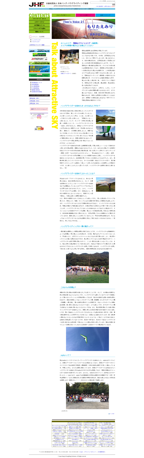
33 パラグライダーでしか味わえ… (75, 422)
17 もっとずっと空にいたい (91, 433)
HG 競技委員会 (35, 86)
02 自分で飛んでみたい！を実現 (75, 444)
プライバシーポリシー (90, 452)
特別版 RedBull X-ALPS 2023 (107, 428)
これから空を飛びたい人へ (63, 15)
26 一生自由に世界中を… (57, 428)
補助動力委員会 (36, 90)
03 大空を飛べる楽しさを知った (59, 444)
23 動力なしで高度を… (58, 431)
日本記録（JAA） (35, 101)
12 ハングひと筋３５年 (107, 436)
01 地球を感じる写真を (91, 444)
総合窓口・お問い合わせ (105, 6)
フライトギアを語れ (39, 28)
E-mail (81, 452)
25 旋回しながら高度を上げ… (75, 428)
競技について (39, 31)
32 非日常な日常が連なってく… (91, 422)
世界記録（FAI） (35, 103)
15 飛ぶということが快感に (60, 436)
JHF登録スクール (39, 25)
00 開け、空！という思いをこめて (107, 444)
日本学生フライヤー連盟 (37, 45)
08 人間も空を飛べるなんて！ (107, 439)
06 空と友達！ (75, 442)
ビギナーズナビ (39, 22)
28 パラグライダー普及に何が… (91, 425)
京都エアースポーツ (66, 73)
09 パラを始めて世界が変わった (91, 439)
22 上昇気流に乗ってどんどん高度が (75, 431)
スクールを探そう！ (85, 15)
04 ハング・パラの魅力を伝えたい (107, 442)
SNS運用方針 (101, 452)
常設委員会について (37, 82)
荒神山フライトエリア (81, 43)
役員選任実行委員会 (37, 91)
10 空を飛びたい (75, 439)
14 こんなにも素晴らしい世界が (75, 436)
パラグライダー (36, 41)
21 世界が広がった (91, 431)
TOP (97, 6)
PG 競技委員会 (35, 88)
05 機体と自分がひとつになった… (91, 442)
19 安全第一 (57, 433)
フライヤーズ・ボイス (39, 18)
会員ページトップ (105, 15)
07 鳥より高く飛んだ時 (60, 442)
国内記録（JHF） (35, 98)
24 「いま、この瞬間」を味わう (91, 428)
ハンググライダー (36, 40)
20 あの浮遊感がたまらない (107, 431)
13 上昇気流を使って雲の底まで (91, 436)
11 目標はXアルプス (59, 439)
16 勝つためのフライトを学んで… (107, 433)
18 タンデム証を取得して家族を (75, 433)
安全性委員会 (35, 84)
